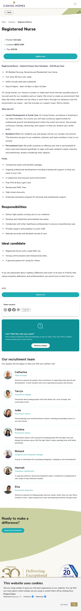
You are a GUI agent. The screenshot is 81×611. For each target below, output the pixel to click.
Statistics (27, 596)
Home (4, 22)
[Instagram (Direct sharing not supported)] (18, 310)
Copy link (26, 310)
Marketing (39, 596)
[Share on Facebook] (14, 310)
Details (64, 604)
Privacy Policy (9, 594)
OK (74, 604)
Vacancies (11, 22)
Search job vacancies (13, 530)
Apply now (40, 56)
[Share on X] (9, 310)
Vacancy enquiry (40, 345)
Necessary (11, 596)
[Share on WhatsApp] (5, 310)
